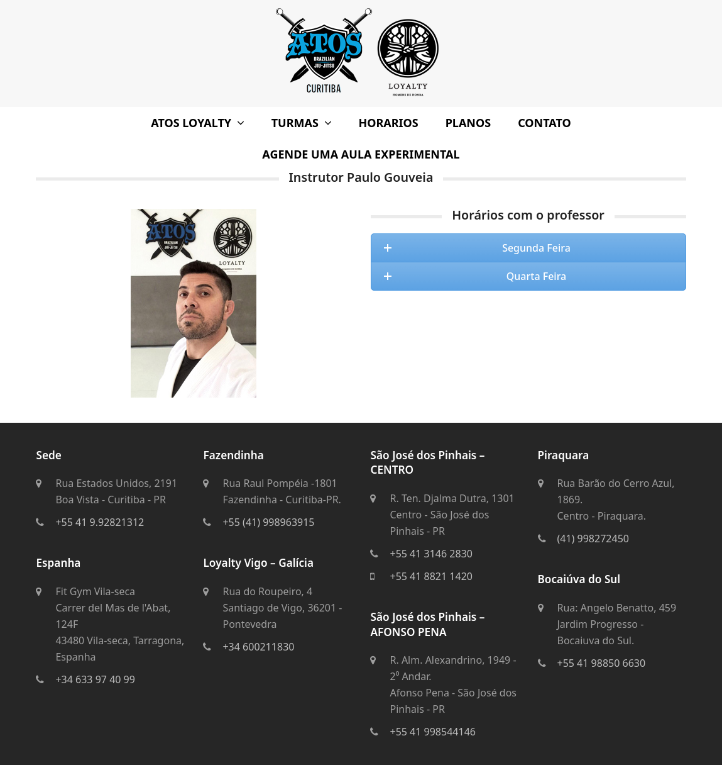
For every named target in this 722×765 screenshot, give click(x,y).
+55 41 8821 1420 (431, 576)
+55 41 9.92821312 (99, 522)
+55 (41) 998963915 (268, 522)
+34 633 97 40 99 (94, 679)
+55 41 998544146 (432, 732)
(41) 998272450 (593, 538)
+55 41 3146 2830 (431, 554)
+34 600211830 (258, 647)
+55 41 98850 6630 (601, 663)
